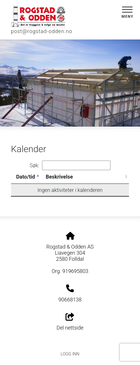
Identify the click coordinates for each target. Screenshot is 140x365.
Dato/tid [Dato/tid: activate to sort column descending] (25, 177)
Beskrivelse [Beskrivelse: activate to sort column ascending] (59, 177)
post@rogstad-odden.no (41, 31)
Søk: (70, 165)
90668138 (70, 299)
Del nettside (70, 322)
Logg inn (70, 354)
